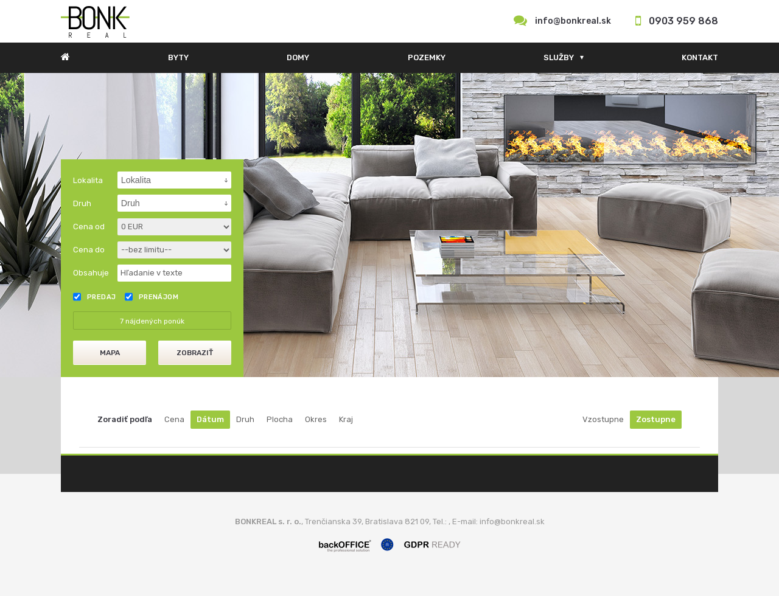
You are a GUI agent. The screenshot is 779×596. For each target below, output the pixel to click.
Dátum (210, 419)
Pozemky (426, 57)
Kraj (346, 419)
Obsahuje (91, 272)
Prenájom (152, 296)
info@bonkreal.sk (573, 21)
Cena (174, 419)
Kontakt (700, 57)
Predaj (94, 296)
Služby (558, 57)
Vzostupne (603, 419)
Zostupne (656, 419)
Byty (178, 57)
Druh (245, 419)
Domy (298, 57)
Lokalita (88, 180)
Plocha (280, 419)
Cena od (89, 226)
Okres (316, 419)
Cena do (89, 249)
